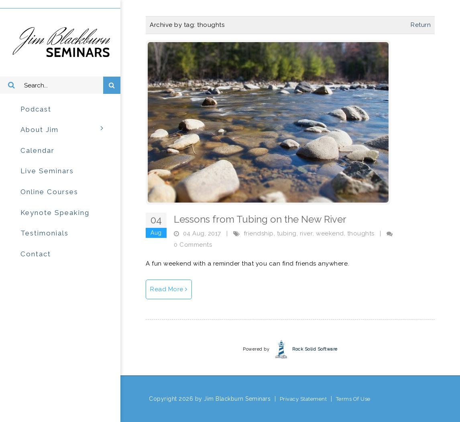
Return (421, 24)
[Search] (60, 85)
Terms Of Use (353, 399)
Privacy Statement (303, 399)
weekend (330, 233)
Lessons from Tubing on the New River (260, 219)
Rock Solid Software (315, 349)
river (306, 233)
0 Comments (193, 244)
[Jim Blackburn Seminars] (60, 42)
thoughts (361, 233)
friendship (259, 233)
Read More (168, 289)
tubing (287, 233)
